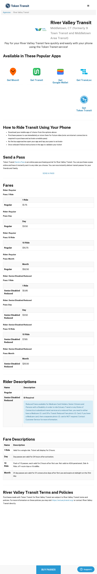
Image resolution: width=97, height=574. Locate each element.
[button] (88, 6)
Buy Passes (48, 569)
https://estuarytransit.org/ (62, 500)
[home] (17, 6)
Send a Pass (20, 162)
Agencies (7, 12)
